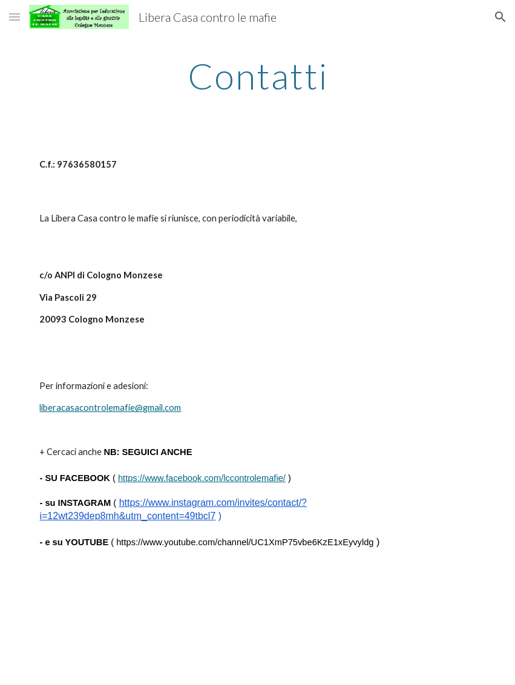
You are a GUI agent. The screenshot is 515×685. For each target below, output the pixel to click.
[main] (257, 75)
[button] (14, 16)
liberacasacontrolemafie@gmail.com (110, 407)
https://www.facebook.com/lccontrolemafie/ (202, 478)
